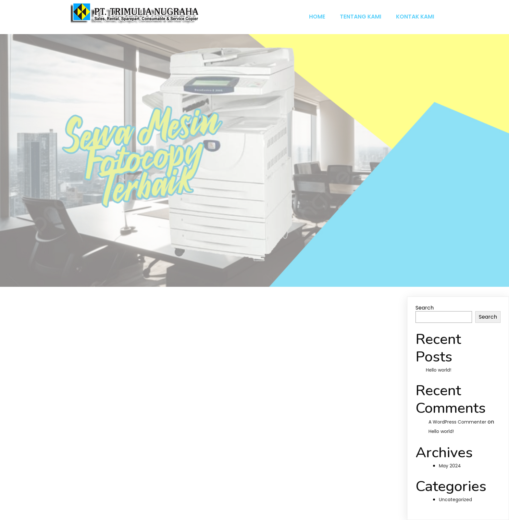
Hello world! (438, 370)
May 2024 (450, 466)
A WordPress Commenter (457, 422)
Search (425, 307)
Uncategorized (455, 499)
